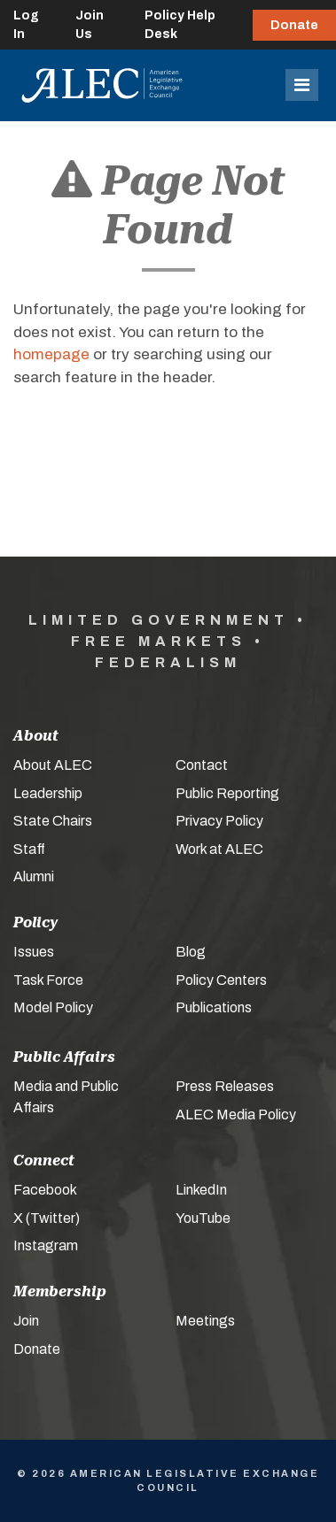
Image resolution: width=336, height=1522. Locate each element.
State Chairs (52, 820)
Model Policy (53, 1007)
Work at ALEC (219, 849)
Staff (29, 849)
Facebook (45, 1189)
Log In (26, 25)
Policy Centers (221, 980)
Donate (294, 25)
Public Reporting (227, 793)
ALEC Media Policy (236, 1114)
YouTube (203, 1218)
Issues (33, 951)
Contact (202, 765)
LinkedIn (201, 1189)
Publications (214, 1007)
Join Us (89, 25)
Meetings (205, 1320)
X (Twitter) (46, 1218)
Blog (191, 951)
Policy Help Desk (180, 25)
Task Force (48, 980)
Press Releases (225, 1086)
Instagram (45, 1245)
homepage (51, 354)
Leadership (47, 793)
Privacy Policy (219, 820)
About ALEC (52, 765)
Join (26, 1320)
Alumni (33, 876)
